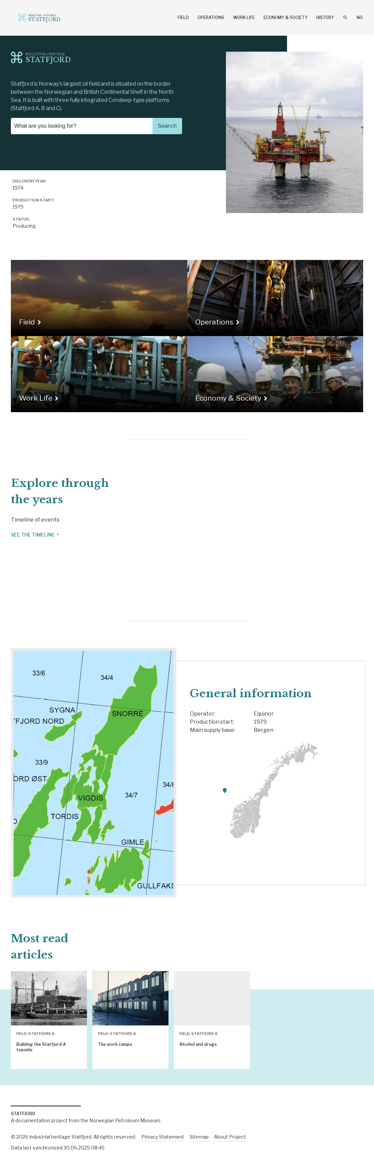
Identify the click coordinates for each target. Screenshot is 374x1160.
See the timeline (35, 535)
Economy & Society (285, 17)
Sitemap (199, 1137)
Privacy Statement (162, 1137)
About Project (230, 1137)
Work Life (244, 17)
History (325, 17)
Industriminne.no (34, 17)
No (360, 17)
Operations (211, 17)
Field (183, 17)
